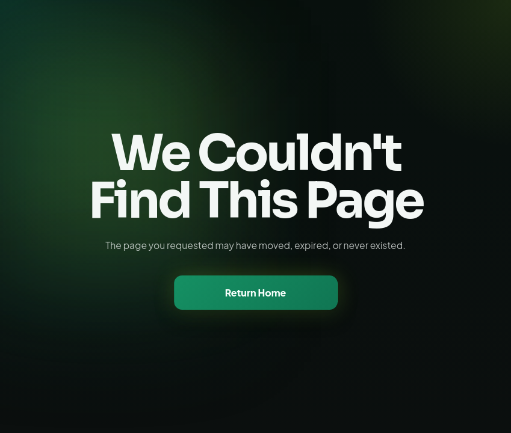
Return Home (255, 292)
